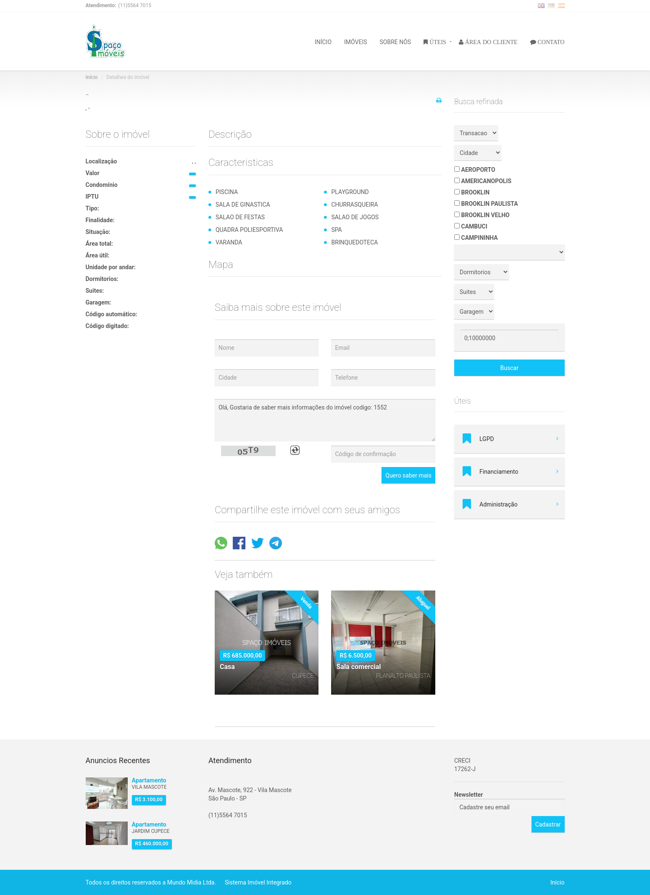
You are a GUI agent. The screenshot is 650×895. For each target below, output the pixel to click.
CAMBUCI (470, 226)
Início (92, 77)
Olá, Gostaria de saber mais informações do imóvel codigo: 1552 (325, 420)
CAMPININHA (476, 237)
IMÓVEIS (355, 41)
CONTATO (550, 41)
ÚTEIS (437, 41)
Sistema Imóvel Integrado (258, 882)
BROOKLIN (471, 192)
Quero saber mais (408, 475)
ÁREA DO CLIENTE (490, 41)
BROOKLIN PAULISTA (486, 203)
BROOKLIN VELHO (482, 215)
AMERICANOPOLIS (482, 181)
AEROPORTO (474, 169)
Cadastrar (548, 824)
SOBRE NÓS (395, 41)
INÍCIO (323, 41)
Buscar (509, 368)
